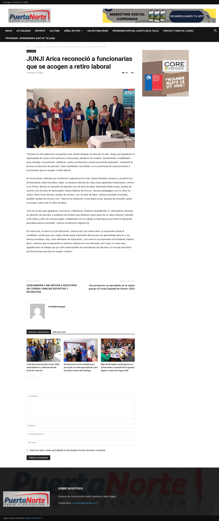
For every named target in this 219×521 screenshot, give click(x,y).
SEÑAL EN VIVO (73, 30)
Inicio (29, 46)
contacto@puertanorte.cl (84, 502)
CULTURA (54, 30)
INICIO (8, 30)
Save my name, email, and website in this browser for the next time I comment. (68, 450)
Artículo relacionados (38, 332)
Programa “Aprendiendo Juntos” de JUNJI (30, 38)
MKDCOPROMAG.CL (34, 518)
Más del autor (59, 332)
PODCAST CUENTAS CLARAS (178, 30)
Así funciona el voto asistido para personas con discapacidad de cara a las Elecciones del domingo (80, 367)
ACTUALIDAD (23, 30)
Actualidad (39, 46)
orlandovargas (56, 306)
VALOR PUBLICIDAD (97, 30)
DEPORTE (40, 30)
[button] (215, 31)
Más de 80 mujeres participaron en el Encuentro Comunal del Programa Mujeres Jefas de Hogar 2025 (117, 367)
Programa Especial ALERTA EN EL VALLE (136, 30)
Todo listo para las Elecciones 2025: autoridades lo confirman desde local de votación (43, 367)
